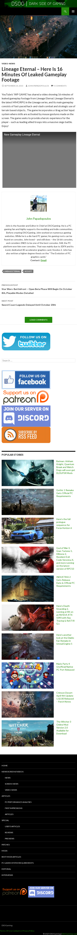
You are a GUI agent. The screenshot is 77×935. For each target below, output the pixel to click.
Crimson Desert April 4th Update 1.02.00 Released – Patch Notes (65, 697)
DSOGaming (7, 925)
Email (44, 260)
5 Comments (60, 86)
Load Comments (38, 320)
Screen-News (11, 784)
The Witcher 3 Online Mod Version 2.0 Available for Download (63, 727)
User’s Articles (12, 826)
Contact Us (17, 931)
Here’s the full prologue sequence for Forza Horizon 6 (64, 523)
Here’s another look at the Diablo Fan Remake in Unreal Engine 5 (65, 639)
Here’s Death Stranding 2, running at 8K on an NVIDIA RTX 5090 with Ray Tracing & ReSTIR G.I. (65, 614)
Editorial (6, 869)
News (7, 777)
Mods (4, 850)
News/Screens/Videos (12, 771)
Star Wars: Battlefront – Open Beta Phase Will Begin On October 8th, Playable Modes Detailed (38, 288)
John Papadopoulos (38, 86)
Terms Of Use (6, 931)
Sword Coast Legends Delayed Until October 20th (38, 302)
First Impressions (13, 808)
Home (5, 765)
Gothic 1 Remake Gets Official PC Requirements (65, 493)
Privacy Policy (28, 931)
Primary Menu (73, 11)
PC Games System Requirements (18, 863)
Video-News (8, 63)
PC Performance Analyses (18, 802)
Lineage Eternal (12, 271)
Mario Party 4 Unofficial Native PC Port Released (65, 666)
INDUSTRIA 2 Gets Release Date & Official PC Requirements (65, 581)
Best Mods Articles (11, 857)
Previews (9, 838)
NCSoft (28, 271)
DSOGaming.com (69, 934)
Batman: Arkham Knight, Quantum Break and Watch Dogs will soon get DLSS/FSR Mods (65, 467)
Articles (6, 796)
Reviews (9, 832)
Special (5, 820)
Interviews (7, 875)
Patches (6, 844)
